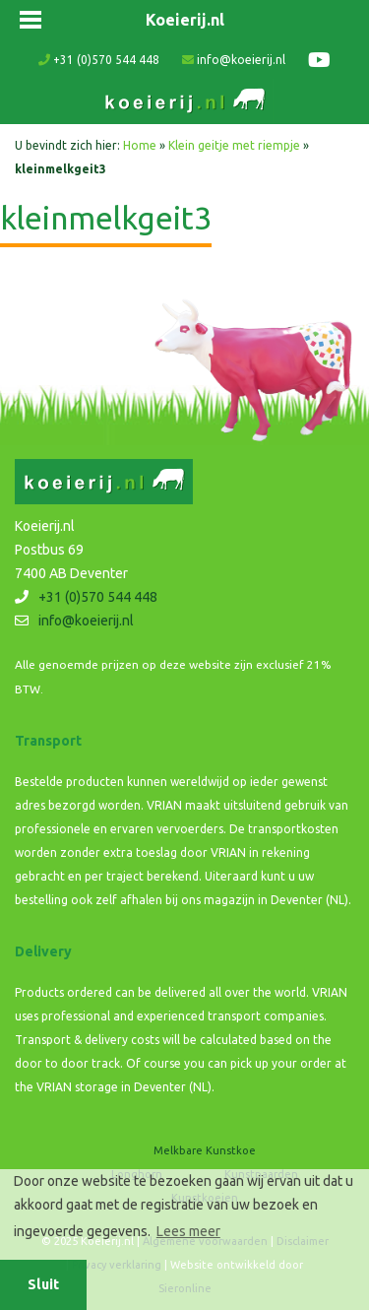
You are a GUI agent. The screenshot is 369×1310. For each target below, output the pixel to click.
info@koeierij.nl (233, 59)
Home (139, 145)
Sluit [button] (43, 1284)
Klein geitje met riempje (234, 145)
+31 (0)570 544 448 (98, 59)
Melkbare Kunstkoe (205, 1150)
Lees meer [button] (188, 1231)
